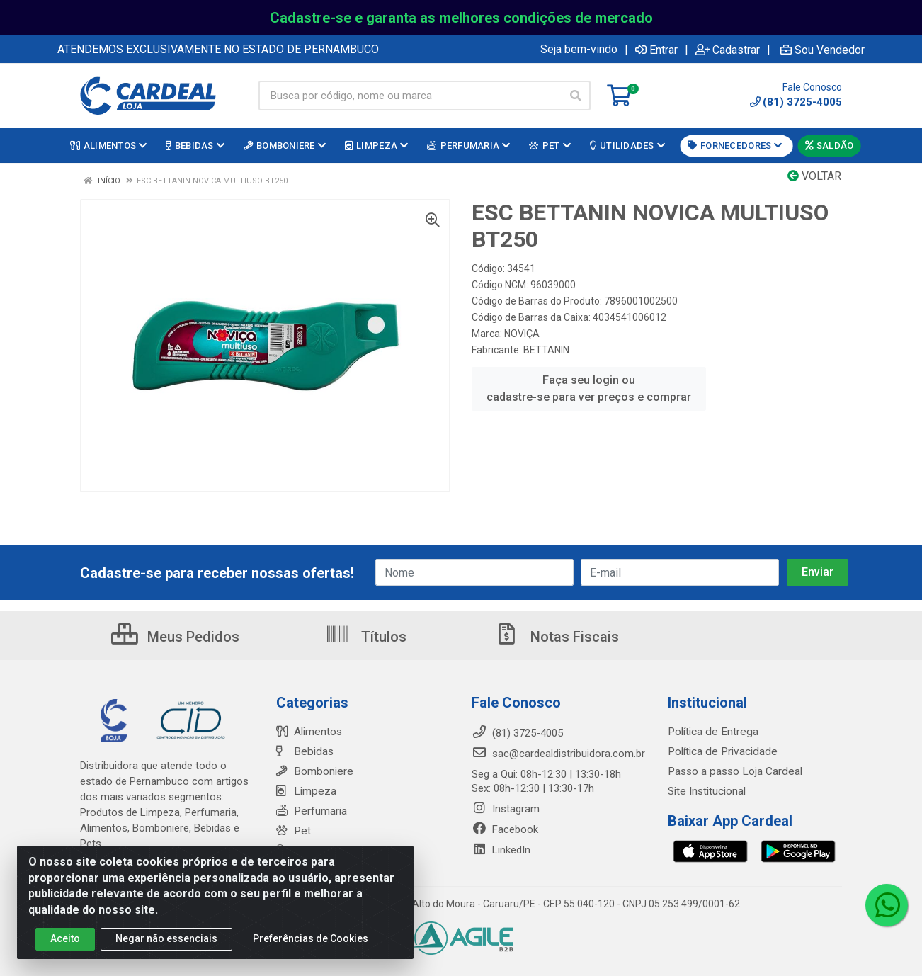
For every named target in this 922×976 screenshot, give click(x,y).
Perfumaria (311, 811)
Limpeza (305, 791)
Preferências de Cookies (310, 938)
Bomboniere (313, 771)
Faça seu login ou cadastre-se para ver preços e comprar (588, 388)
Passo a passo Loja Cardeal (733, 771)
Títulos (365, 636)
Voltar (814, 176)
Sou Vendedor (822, 49)
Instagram (506, 808)
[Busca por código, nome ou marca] (410, 95)
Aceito (65, 938)
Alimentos (308, 731)
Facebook (505, 829)
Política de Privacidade (720, 751)
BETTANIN (546, 350)
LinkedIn (501, 850)
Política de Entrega (711, 731)
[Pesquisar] (576, 95)
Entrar (656, 49)
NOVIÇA (522, 333)
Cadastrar (727, 49)
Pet (292, 830)
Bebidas (303, 751)
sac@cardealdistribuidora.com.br (558, 753)
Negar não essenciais (166, 938)
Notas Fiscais (556, 636)
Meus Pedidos (175, 636)
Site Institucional (706, 791)
